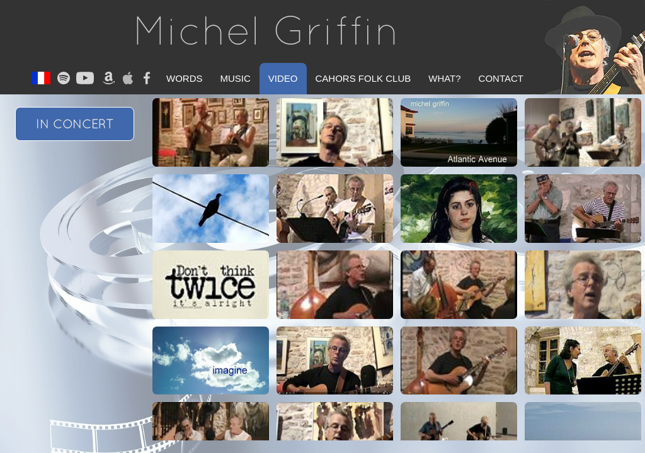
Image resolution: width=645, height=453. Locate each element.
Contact (501, 78)
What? (444, 78)
